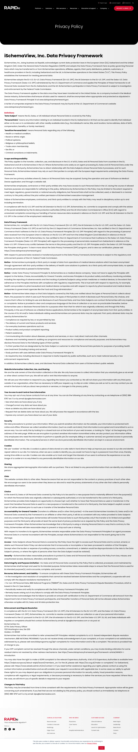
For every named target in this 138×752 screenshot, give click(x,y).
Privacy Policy (92, 743)
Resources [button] (74, 8)
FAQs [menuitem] (114, 733)
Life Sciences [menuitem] (51, 733)
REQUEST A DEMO (124, 8)
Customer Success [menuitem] (97, 718)
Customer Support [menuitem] (114, 3)
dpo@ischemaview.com (44, 694)
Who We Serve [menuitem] (73, 718)
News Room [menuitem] (117, 727)
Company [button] (103, 8)
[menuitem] (39, 8)
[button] (133, 3)
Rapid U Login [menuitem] (102, 3)
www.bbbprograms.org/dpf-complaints (49, 642)
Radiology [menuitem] (50, 727)
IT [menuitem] (69, 727)
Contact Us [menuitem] (127, 3)
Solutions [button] (49, 8)
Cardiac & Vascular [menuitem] (53, 724)
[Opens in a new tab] (5, 729)
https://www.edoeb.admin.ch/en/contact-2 (35, 666)
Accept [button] (101, 748)
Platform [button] (38, 8)
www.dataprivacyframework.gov (53, 99)
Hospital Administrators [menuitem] (76, 730)
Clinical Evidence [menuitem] (96, 721)
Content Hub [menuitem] (95, 730)
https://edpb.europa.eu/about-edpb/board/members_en (31, 662)
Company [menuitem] (116, 718)
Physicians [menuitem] (72, 721)
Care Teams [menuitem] (73, 724)
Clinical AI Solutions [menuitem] (54, 718)
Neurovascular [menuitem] (51, 721)
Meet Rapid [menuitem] (116, 721)
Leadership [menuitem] (116, 724)
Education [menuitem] (94, 724)
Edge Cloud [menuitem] (50, 730)
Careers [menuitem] (115, 730)
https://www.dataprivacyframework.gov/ (22, 251)
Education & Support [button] (88, 8)
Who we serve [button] (61, 8)
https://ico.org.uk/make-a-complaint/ (96, 662)
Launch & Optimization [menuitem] (98, 727)
